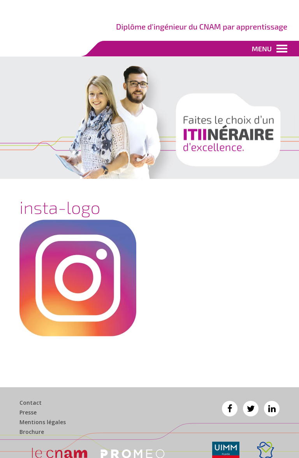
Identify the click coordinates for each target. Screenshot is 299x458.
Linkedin (272, 408)
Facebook (229, 408)
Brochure (31, 432)
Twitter (251, 408)
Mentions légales (42, 422)
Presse (28, 412)
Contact (30, 403)
